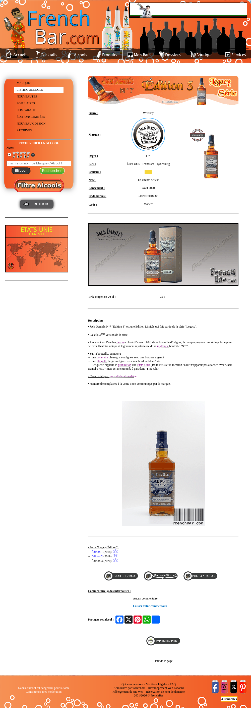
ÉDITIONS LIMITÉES (31, 117)
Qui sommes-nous (132, 684)
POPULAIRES (26, 103)
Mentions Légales (156, 684)
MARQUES (24, 83)
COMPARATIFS (27, 110)
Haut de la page (163, 661)
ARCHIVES (24, 130)
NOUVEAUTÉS (27, 96)
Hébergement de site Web (127, 691)
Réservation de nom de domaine (165, 691)
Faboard (178, 688)
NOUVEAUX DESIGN (31, 123)
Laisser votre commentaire (150, 606)
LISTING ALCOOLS (30, 89)
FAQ (173, 684)
